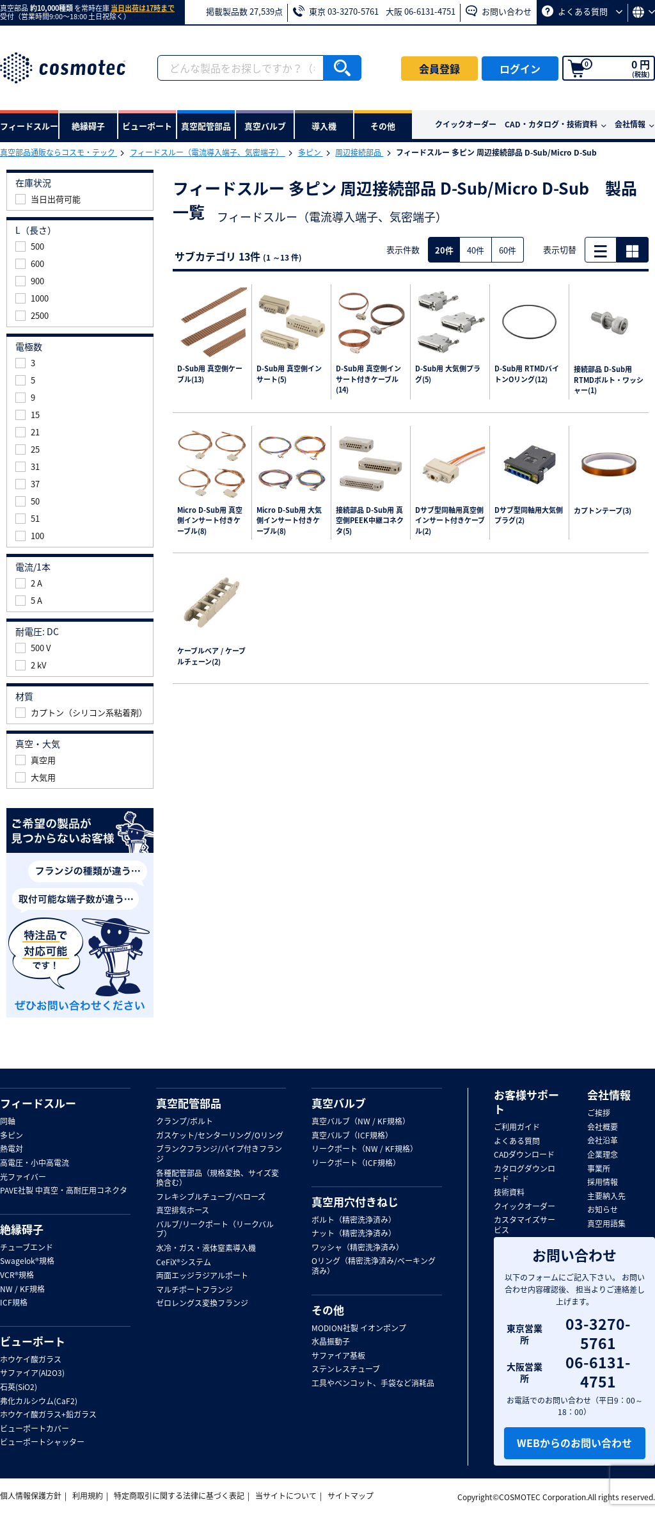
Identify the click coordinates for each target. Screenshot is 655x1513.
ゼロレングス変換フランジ (202, 1304)
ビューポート (32, 1341)
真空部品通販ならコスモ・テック (58, 152)
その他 (328, 1310)
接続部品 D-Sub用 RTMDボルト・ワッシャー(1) (608, 380)
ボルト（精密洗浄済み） (354, 1220)
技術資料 (509, 1193)
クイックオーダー (465, 124)
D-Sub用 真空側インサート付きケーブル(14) (368, 379)
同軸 (7, 1122)
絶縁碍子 (21, 1229)
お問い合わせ (499, 11)
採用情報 (602, 1182)
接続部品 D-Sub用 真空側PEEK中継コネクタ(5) (370, 521)
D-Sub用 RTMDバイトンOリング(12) (526, 374)
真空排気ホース (182, 1211)
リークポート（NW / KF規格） (365, 1149)
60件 (507, 250)
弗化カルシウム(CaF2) (38, 1401)
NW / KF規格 (22, 1289)
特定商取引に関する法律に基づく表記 (179, 1495)
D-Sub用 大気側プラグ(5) (447, 374)
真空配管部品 (188, 1103)
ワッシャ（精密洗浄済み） (358, 1248)
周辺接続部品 (359, 152)
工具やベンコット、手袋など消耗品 (373, 1384)
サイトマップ (351, 1495)
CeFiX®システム (183, 1263)
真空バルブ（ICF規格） (352, 1136)
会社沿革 (602, 1141)
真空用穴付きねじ (355, 1202)
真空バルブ (339, 1103)
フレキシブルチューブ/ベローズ (210, 1197)
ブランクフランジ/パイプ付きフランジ (219, 1154)
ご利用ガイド (517, 1127)
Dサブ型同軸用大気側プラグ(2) (528, 515)
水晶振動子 (331, 1342)
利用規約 (87, 1495)
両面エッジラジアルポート (202, 1276)
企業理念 (602, 1155)
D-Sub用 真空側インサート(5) (289, 374)
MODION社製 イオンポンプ (359, 1328)
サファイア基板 (338, 1356)
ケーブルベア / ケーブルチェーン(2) (211, 656)
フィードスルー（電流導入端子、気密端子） (207, 152)
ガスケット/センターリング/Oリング (219, 1136)
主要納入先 (606, 1197)
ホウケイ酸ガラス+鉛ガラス (48, 1415)
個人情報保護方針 (30, 1495)
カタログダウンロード (524, 1174)
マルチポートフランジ (194, 1290)
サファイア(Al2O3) (32, 1373)
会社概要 (602, 1127)
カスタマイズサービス (524, 1225)
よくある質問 (582, 11)
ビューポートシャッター (42, 1442)
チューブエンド (26, 1248)
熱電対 (11, 1149)
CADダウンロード (524, 1155)
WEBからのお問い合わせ (574, 1442)
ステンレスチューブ (346, 1369)
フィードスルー (38, 1103)
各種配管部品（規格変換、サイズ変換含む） (217, 1178)
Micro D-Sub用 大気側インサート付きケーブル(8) (289, 521)
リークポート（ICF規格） (356, 1163)
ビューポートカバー (34, 1429)
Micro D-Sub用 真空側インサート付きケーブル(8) (209, 521)
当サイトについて (286, 1495)
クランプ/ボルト (184, 1122)
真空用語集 (606, 1224)
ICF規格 (14, 1303)
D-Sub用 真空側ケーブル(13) (209, 374)
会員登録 (439, 68)
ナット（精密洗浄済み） (354, 1234)
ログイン (520, 68)
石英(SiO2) (18, 1387)
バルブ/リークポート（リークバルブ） (215, 1230)
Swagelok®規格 (27, 1261)
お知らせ (602, 1210)
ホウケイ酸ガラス (30, 1360)
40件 (475, 250)
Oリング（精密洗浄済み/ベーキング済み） (374, 1266)
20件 (444, 250)
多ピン (310, 152)
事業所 (598, 1169)
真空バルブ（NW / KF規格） (361, 1122)
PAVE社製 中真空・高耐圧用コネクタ (63, 1191)
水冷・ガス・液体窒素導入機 (206, 1248)
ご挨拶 (598, 1113)
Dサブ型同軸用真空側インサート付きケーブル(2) (450, 521)
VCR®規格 (17, 1275)
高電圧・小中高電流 (34, 1163)
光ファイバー (23, 1177)
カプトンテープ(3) (602, 511)
